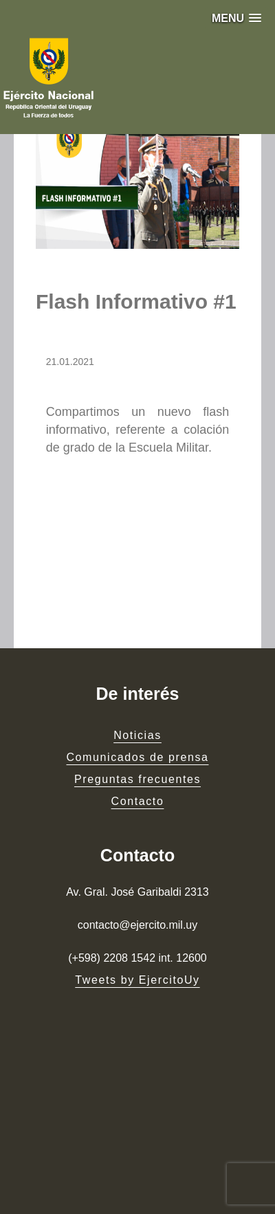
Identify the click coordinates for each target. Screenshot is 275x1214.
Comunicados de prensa (137, 757)
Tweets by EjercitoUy (137, 980)
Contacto (137, 801)
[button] (236, 18)
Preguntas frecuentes (137, 779)
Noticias (137, 735)
